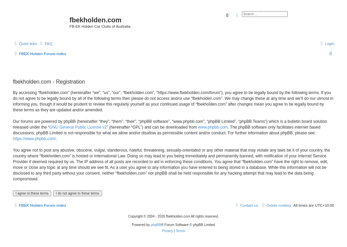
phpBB (156, 225)
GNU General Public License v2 (77, 127)
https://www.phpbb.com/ (34, 138)
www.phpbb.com (213, 127)
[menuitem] (45, 44)
